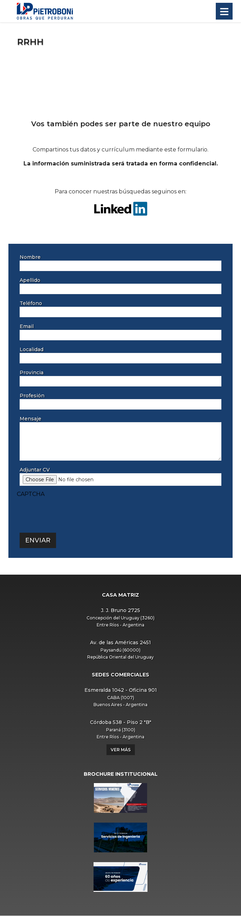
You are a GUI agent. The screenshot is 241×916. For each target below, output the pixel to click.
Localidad (31, 349)
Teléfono (31, 303)
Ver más (121, 749)
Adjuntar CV (35, 470)
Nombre (30, 257)
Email (27, 326)
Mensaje (30, 419)
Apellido (30, 280)
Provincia (31, 372)
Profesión (32, 395)
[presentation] (70, 512)
